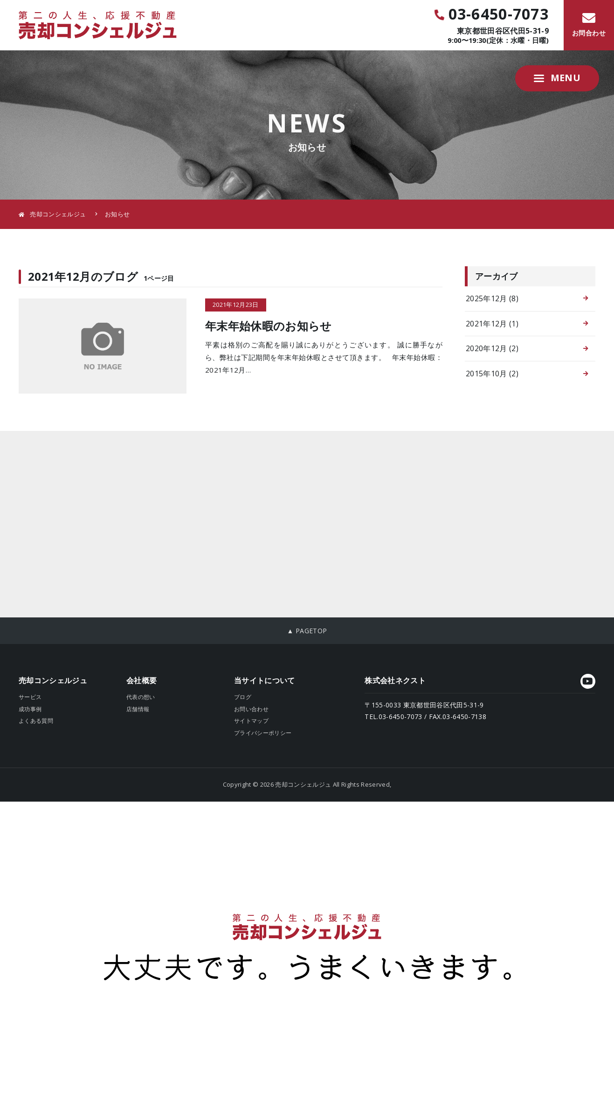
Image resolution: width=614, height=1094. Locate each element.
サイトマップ (251, 721)
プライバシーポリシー (262, 733)
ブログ (242, 697)
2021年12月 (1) (492, 324)
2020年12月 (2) (492, 348)
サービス (30, 697)
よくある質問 (36, 721)
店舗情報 (137, 709)
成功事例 (30, 709)
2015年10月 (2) (492, 373)
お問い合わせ (251, 709)
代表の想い (140, 697)
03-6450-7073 (491, 14)
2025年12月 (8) (492, 298)
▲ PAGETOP (307, 630)
